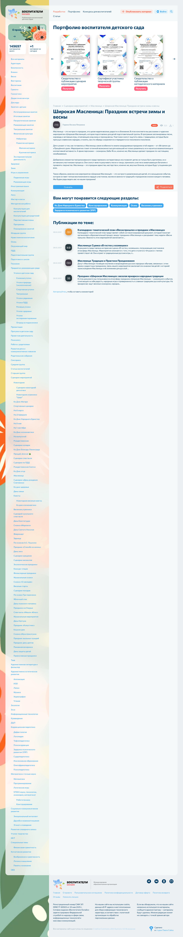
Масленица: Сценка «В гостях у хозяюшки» (103, 245)
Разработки (59, 11)
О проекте (67, 892)
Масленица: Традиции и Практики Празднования (106, 260)
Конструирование (98, 205)
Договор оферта (142, 892)
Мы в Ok (164, 881)
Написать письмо (70, 897)
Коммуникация (119, 205)
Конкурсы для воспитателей (97, 11)
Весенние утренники (151, 205)
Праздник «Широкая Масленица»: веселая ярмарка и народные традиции (121, 276)
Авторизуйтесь (59, 291)
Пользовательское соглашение (88, 892)
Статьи (56, 16)
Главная (56, 892)
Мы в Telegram (149, 881)
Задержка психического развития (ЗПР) (75, 210)
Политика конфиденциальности (119, 892)
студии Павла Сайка (164, 930)
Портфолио (74, 11)
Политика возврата (161, 892)
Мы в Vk (156, 881)
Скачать (68, 187)
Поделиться (163, 187)
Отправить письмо (171, 881)
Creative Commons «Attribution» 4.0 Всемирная (114, 929)
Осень (134, 205)
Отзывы (56, 897)
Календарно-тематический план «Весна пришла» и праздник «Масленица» (121, 229)
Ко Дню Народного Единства (70, 205)
